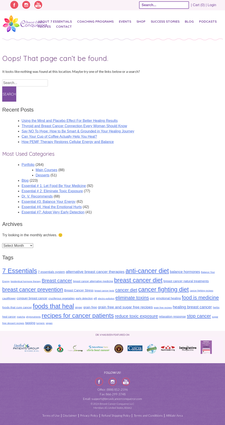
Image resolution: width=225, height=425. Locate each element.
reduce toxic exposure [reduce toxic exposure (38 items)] (136, 316)
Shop (140, 21)
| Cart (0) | (199, 5)
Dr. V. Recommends (37, 196)
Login (212, 5)
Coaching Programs (95, 21)
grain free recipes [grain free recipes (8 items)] (163, 307)
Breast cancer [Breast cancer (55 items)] (57, 280)
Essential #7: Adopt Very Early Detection (53, 212)
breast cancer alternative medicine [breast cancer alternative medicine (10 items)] (93, 281)
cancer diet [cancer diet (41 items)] (126, 289)
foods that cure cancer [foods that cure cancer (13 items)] (17, 307)
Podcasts (208, 21)
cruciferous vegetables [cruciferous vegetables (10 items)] (61, 298)
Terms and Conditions (148, 415)
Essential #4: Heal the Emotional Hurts (52, 207)
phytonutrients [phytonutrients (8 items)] (33, 316)
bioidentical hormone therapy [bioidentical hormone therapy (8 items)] (26, 281)
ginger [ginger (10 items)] (78, 307)
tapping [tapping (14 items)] (30, 323)
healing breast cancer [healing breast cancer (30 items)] (192, 307)
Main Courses (46, 170)
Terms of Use (51, 415)
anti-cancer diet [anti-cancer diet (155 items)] (147, 270)
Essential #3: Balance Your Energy (49, 201)
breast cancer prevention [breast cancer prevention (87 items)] (32, 289)
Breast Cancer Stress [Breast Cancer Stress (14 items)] (78, 290)
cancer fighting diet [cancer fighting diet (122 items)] (163, 289)
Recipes (44, 26)
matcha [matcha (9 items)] (21, 316)
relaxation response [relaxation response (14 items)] (172, 316)
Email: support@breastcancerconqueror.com (112, 399)
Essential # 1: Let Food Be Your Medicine (54, 186)
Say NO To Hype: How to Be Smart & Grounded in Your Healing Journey (78, 131)
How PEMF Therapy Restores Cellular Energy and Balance (68, 142)
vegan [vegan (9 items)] (49, 323)
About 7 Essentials (55, 21)
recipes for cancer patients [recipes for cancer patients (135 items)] (78, 315)
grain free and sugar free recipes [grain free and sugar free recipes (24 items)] (125, 307)
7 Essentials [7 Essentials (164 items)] (19, 270)
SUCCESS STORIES (165, 21)
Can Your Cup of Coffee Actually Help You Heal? (59, 136)
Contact (64, 26)
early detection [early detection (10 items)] (84, 298)
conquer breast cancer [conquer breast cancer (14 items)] (32, 298)
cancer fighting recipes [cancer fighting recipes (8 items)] (201, 290)
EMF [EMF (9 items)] (152, 298)
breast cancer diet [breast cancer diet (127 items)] (138, 280)
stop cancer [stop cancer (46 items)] (199, 316)
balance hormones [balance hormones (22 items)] (185, 272)
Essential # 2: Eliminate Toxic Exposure (52, 191)
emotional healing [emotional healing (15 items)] (168, 298)
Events (125, 21)
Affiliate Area (174, 415)
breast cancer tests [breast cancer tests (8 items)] (104, 290)
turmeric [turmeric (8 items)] (40, 323)
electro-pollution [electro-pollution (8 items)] (106, 298)
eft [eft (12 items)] (95, 298)
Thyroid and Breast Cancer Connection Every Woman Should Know (74, 126)
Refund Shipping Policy (116, 415)
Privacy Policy (89, 415)
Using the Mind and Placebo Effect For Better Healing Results (70, 121)
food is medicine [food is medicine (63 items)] (200, 297)
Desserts (42, 175)
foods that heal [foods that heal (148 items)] (53, 306)
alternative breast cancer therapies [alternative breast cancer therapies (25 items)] (95, 271)
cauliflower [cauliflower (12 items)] (9, 298)
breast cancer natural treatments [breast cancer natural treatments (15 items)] (186, 281)
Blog (189, 21)
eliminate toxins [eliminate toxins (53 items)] (132, 297)
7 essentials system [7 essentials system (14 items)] (51, 272)
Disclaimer (70, 415)
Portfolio (28, 165)
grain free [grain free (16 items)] (90, 307)
